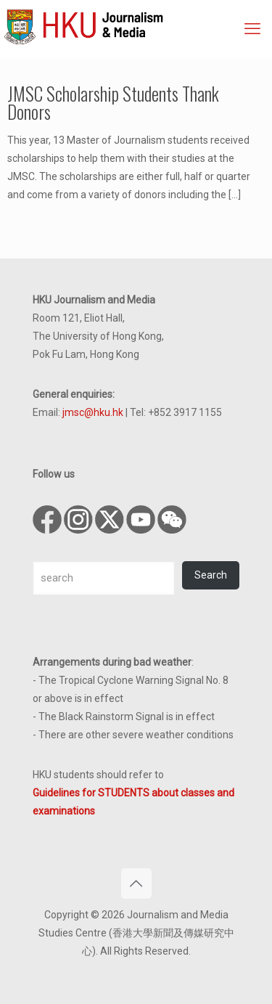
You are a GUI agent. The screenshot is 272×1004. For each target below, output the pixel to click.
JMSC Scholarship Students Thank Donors (113, 102)
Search (210, 575)
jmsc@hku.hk (92, 412)
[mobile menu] (252, 29)
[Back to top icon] (136, 883)
